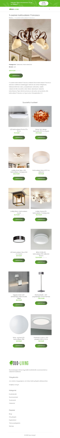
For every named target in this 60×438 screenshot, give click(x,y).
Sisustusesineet (13, 397)
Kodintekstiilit (13, 394)
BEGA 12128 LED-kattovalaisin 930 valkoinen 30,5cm (41, 253)
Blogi (10, 414)
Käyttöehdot (12, 420)
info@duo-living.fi (14, 384)
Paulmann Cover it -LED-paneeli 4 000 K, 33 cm (41, 338)
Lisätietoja (15, 75)
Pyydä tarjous (43, 3)
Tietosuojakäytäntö (14, 423)
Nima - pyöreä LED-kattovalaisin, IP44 (19, 338)
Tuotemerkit (12, 400)
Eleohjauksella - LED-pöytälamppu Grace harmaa (41, 295)
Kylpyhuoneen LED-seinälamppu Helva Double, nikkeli (19, 296)
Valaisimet (19, 64)
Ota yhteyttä (12, 417)
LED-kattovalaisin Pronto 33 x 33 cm (19, 130)
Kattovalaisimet (27, 64)
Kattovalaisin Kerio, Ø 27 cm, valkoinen (41, 171)
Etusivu (11, 18)
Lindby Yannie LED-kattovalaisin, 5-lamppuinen (41, 212)
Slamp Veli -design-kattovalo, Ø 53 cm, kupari (41, 130)
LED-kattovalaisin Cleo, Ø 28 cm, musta (18, 253)
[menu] (49, 9)
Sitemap (11, 426)
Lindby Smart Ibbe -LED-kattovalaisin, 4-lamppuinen (19, 171)
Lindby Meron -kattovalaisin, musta (18, 212)
